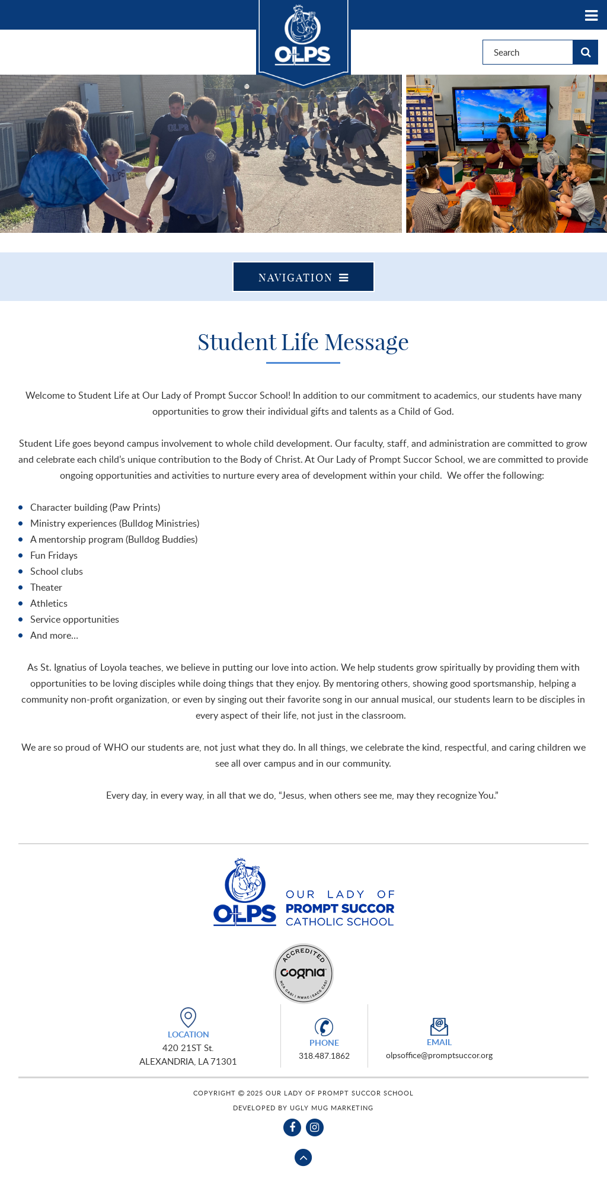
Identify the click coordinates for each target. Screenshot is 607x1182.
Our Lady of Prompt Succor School (303, 44)
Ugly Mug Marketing (331, 1107)
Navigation (303, 277)
